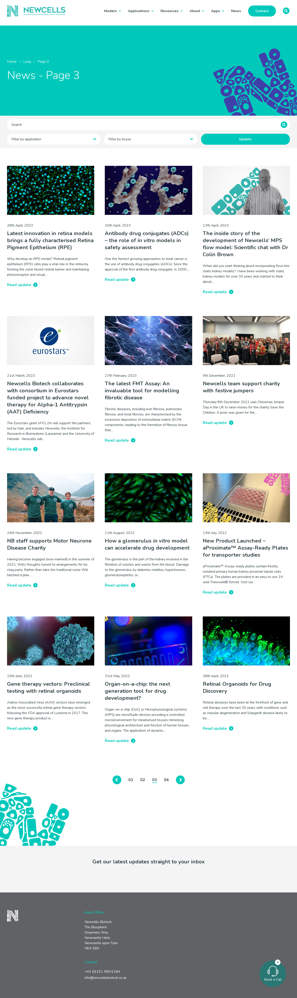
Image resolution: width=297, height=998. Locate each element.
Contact (262, 11)
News (236, 11)
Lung (27, 61)
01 (130, 779)
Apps (215, 11)
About (195, 11)
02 (142, 779)
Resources (169, 11)
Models (110, 11)
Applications (138, 11)
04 (166, 779)
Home (12, 61)
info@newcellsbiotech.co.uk (106, 977)
